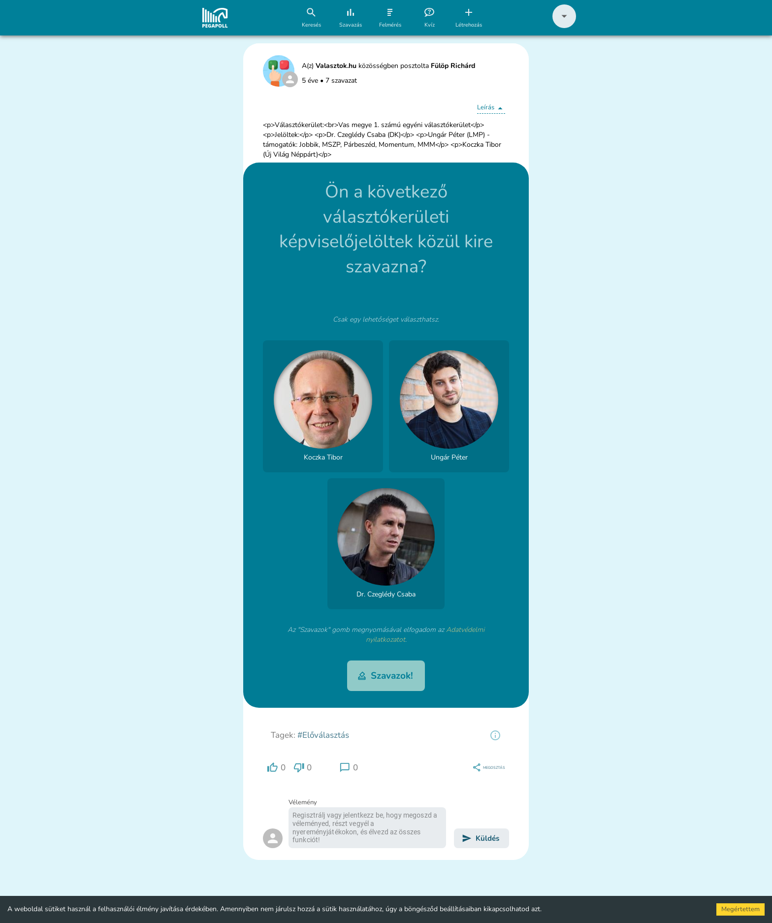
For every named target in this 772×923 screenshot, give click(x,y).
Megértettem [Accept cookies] (740, 909)
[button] (564, 26)
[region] (495, 735)
